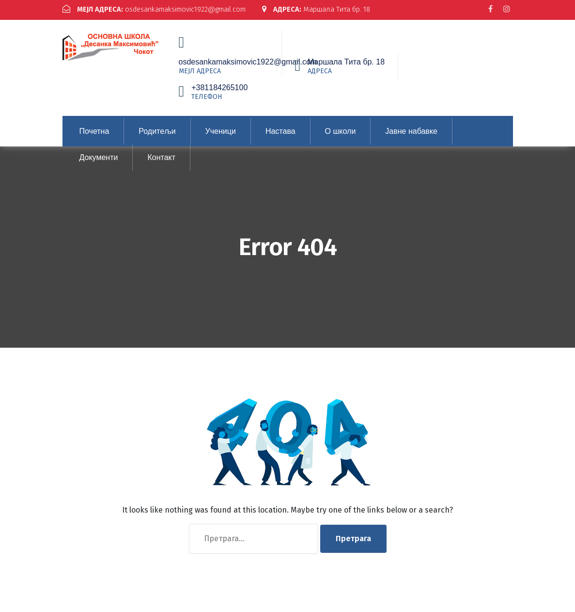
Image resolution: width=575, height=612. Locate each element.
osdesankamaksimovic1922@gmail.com (158, 9)
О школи (340, 137)
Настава (280, 137)
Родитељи (157, 137)
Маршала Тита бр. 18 (119, 17)
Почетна (94, 137)
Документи (98, 164)
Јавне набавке (411, 137)
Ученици (220, 137)
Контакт (161, 164)
